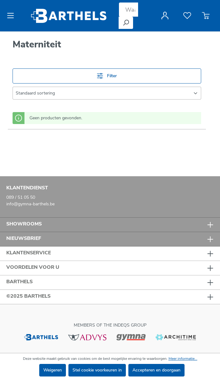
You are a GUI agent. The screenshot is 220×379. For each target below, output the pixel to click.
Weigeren (52, 370)
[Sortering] (107, 93)
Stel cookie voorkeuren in (97, 370)
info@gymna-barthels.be (30, 204)
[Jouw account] (165, 16)
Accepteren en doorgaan (156, 370)
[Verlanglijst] (187, 16)
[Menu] (12, 16)
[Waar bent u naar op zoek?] (128, 10)
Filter (106, 76)
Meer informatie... (183, 358)
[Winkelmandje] (206, 16)
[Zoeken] (126, 23)
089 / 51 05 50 (20, 197)
